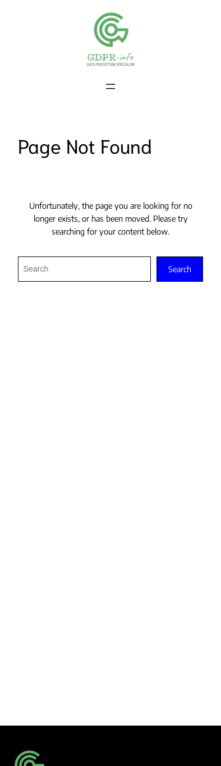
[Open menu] (110, 86)
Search (179, 269)
